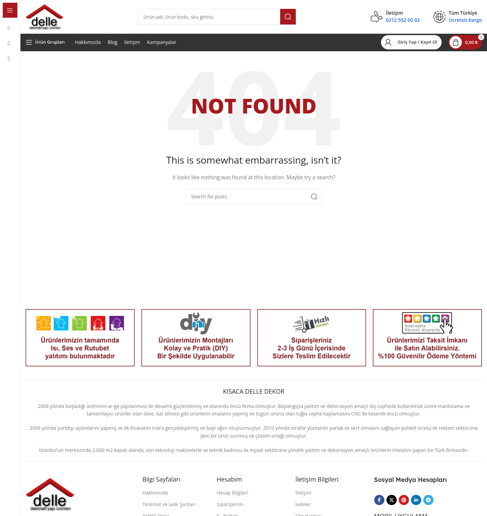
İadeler (303, 508)
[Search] (217, 19)
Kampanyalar (161, 46)
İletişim (132, 46)
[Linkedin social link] (416, 504)
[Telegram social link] (428, 504)
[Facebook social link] (379, 504)
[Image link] (50, 497)
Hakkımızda (88, 46)
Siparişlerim (230, 508)
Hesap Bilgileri (232, 496)
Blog (113, 46)
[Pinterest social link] (404, 504)
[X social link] (391, 504)
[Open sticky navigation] (45, 46)
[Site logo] (44, 18)
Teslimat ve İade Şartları (169, 508)
